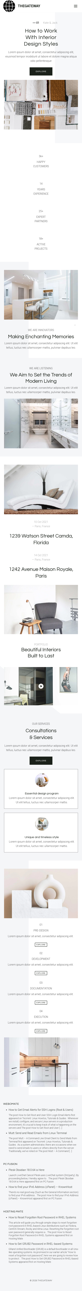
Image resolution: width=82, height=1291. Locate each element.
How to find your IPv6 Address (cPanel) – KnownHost (40, 1187)
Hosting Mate (13, 1211)
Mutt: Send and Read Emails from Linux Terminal (38, 1133)
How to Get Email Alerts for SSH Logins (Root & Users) (41, 1109)
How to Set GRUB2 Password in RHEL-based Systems (40, 1243)
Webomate (11, 1104)
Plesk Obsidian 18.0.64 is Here (26, 1170)
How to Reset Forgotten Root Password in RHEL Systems (42, 1217)
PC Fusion (10, 1164)
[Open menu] (75, 6)
